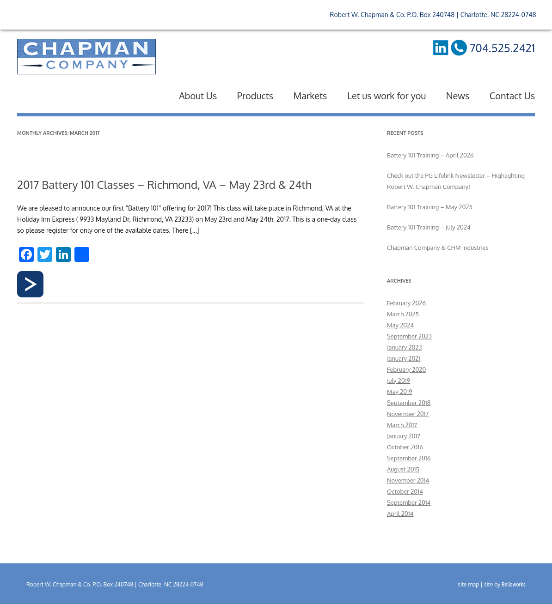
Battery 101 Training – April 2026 (430, 155)
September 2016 (408, 458)
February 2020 (406, 369)
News (458, 96)
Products (255, 96)
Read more (30, 284)
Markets (310, 96)
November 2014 (408, 480)
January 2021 (403, 358)
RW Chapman (86, 56)
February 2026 (406, 303)
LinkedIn (440, 47)
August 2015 (403, 469)
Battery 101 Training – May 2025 (429, 207)
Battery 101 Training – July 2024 (429, 227)
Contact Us (512, 96)
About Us (198, 96)
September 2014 (409, 502)
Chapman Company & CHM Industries (438, 247)
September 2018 (408, 402)
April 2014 (400, 513)
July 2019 (398, 380)
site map (468, 584)
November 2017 (408, 413)
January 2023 (404, 347)
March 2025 (403, 314)
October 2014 (405, 491)
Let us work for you (386, 96)
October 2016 (405, 447)
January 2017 (403, 436)
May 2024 (400, 325)
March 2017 (402, 425)
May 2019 (399, 391)
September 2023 (409, 336)
